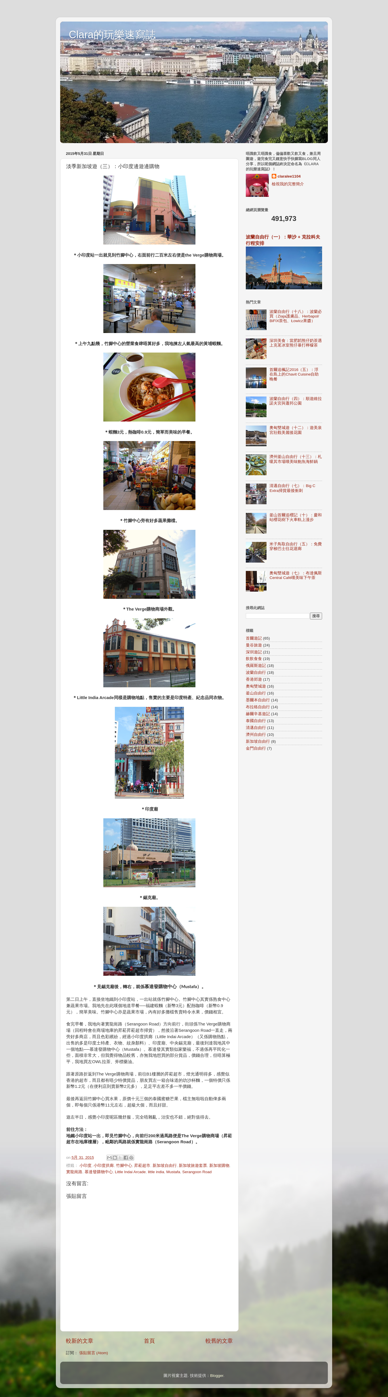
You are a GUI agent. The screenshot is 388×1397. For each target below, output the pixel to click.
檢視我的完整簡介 (288, 184)
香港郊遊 (254, 679)
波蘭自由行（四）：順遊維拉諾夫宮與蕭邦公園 (295, 401)
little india (156, 1172)
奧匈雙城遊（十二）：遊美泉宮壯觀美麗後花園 (295, 430)
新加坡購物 (219, 1165)
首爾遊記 (254, 638)
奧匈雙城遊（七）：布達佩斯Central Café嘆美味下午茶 (295, 575)
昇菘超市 (142, 1165)
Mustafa (173, 1172)
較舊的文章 (219, 1341)
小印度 (85, 1165)
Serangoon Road (197, 1172)
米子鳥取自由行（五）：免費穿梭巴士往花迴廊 (295, 546)
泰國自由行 (256, 721)
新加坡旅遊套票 (193, 1165)
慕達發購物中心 (99, 1172)
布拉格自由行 (258, 707)
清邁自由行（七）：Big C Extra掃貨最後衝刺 (292, 488)
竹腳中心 (124, 1165)
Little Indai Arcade (130, 1172)
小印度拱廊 (104, 1165)
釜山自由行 (256, 693)
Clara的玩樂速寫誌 (112, 35)
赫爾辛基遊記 (258, 714)
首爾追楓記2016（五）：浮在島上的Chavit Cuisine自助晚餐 (294, 374)
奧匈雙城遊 (256, 686)
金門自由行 (256, 748)
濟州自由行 (256, 734)
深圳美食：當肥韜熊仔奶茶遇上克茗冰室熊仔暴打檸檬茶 (295, 342)
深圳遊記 (254, 652)
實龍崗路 (74, 1172)
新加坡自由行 (165, 1165)
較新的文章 (79, 1341)
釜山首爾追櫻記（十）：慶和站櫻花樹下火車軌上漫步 (295, 517)
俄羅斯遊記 (256, 665)
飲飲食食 (254, 659)
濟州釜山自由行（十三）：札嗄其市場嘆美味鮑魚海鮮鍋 (295, 459)
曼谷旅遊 (254, 645)
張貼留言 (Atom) (93, 1353)
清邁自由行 (256, 728)
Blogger (216, 1375)
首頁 (149, 1341)
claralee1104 (288, 176)
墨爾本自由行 (258, 700)
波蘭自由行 (256, 672)
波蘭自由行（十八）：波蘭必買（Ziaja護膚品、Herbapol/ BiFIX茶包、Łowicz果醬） (295, 316)
